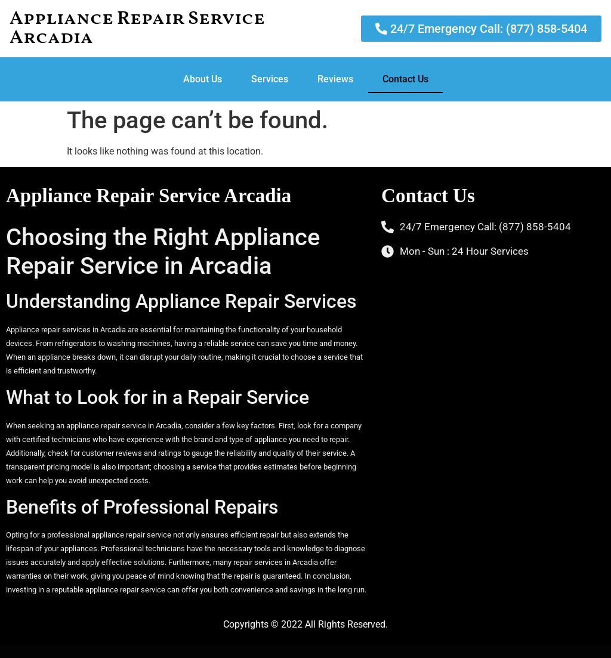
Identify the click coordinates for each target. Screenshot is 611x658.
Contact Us (405, 79)
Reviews (335, 79)
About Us (202, 79)
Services (269, 79)
